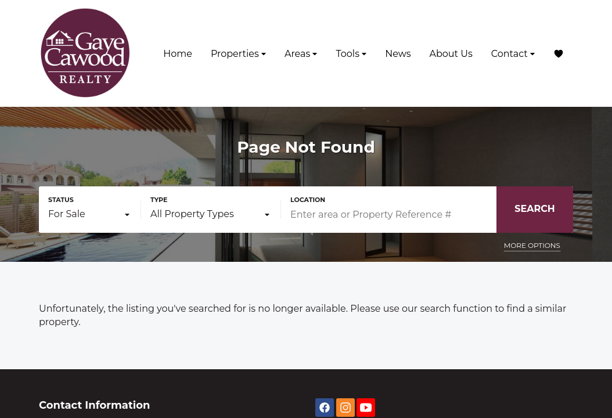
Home (177, 53)
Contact (513, 54)
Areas (301, 54)
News (398, 53)
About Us (450, 53)
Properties (238, 54)
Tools (351, 54)
